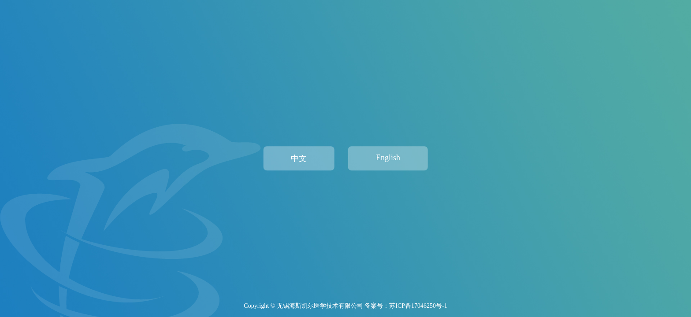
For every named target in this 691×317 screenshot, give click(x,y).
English (388, 157)
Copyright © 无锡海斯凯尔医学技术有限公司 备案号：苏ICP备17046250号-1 (345, 305)
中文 (299, 158)
